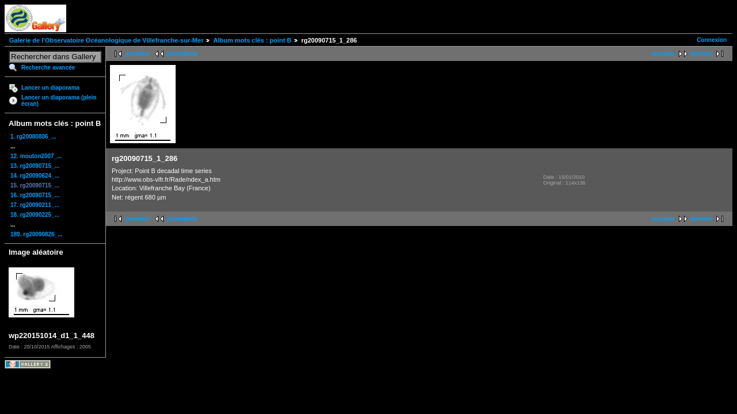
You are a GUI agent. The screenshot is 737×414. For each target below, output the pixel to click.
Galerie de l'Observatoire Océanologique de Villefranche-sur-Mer (106, 40)
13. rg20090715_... (34, 166)
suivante (663, 54)
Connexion (712, 40)
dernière (701, 54)
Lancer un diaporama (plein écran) (59, 100)
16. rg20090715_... (34, 195)
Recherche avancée (48, 67)
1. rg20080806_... (33, 136)
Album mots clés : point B (252, 40)
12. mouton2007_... (36, 156)
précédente (182, 54)
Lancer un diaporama (50, 88)
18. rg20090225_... (34, 215)
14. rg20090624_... (34, 175)
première (138, 54)
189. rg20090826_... (36, 234)
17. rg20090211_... (34, 205)
